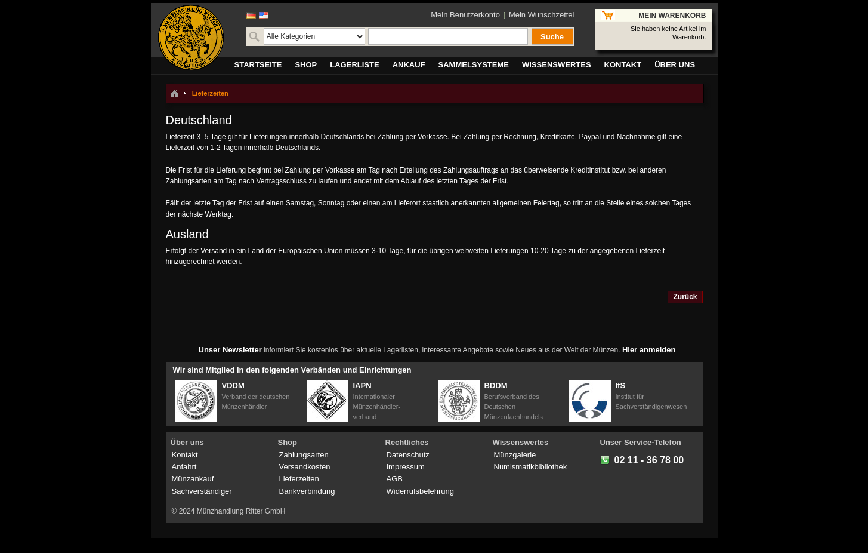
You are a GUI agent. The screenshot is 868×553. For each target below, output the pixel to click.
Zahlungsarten (304, 454)
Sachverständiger (202, 491)
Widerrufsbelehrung (420, 491)
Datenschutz (408, 454)
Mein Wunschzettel (541, 14)
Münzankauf (193, 478)
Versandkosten (304, 466)
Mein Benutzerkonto (465, 14)
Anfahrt (184, 466)
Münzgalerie (515, 454)
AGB (395, 478)
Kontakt (185, 454)
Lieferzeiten (299, 478)
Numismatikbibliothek (530, 466)
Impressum (406, 466)
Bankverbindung (307, 491)
